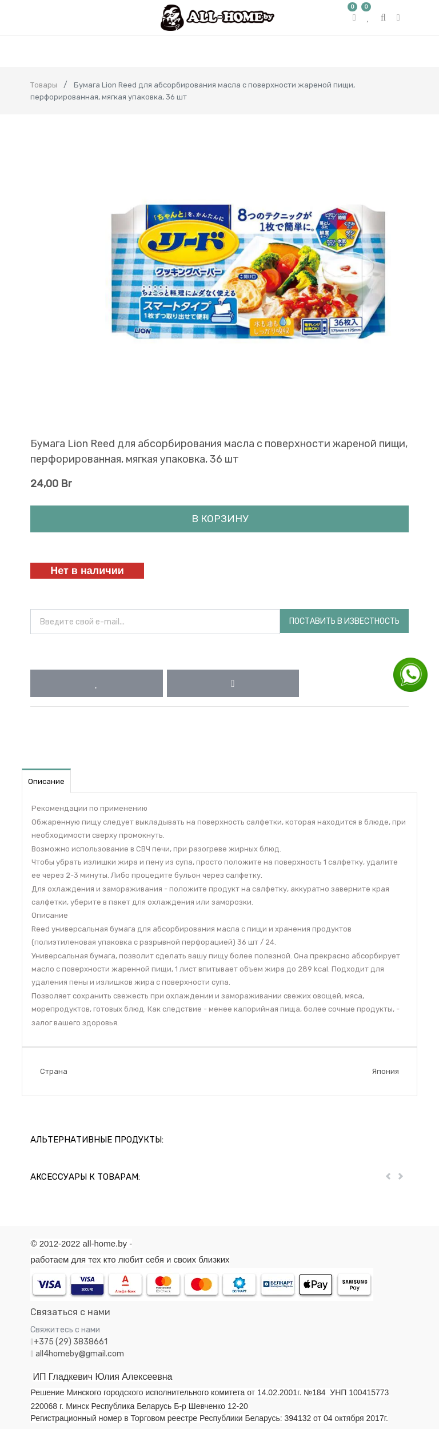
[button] (96, 683)
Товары (43, 85)
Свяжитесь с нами (65, 1330)
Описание (46, 781)
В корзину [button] (219, 518)
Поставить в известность (344, 621)
